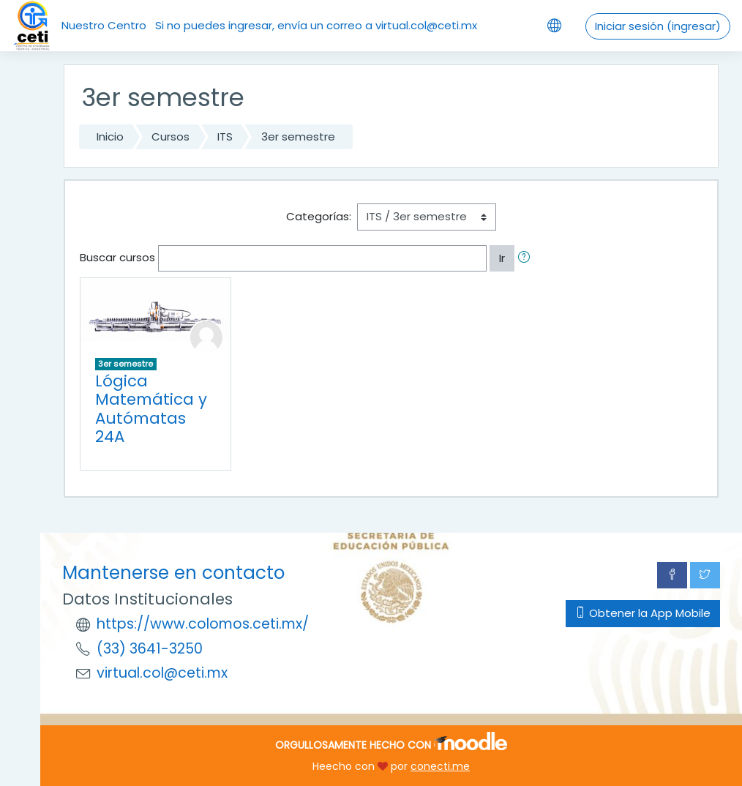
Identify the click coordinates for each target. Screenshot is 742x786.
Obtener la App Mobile (643, 613)
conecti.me (440, 766)
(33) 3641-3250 (150, 649)
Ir (502, 258)
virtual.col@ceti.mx (162, 673)
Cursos (170, 136)
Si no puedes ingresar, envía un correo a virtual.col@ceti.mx (316, 25)
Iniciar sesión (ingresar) (658, 26)
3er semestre (298, 136)
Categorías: (318, 216)
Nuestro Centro (103, 25)
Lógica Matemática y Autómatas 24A (151, 409)
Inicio (110, 136)
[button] (526, 258)
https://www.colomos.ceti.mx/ (203, 624)
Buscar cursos (117, 257)
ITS (225, 136)
